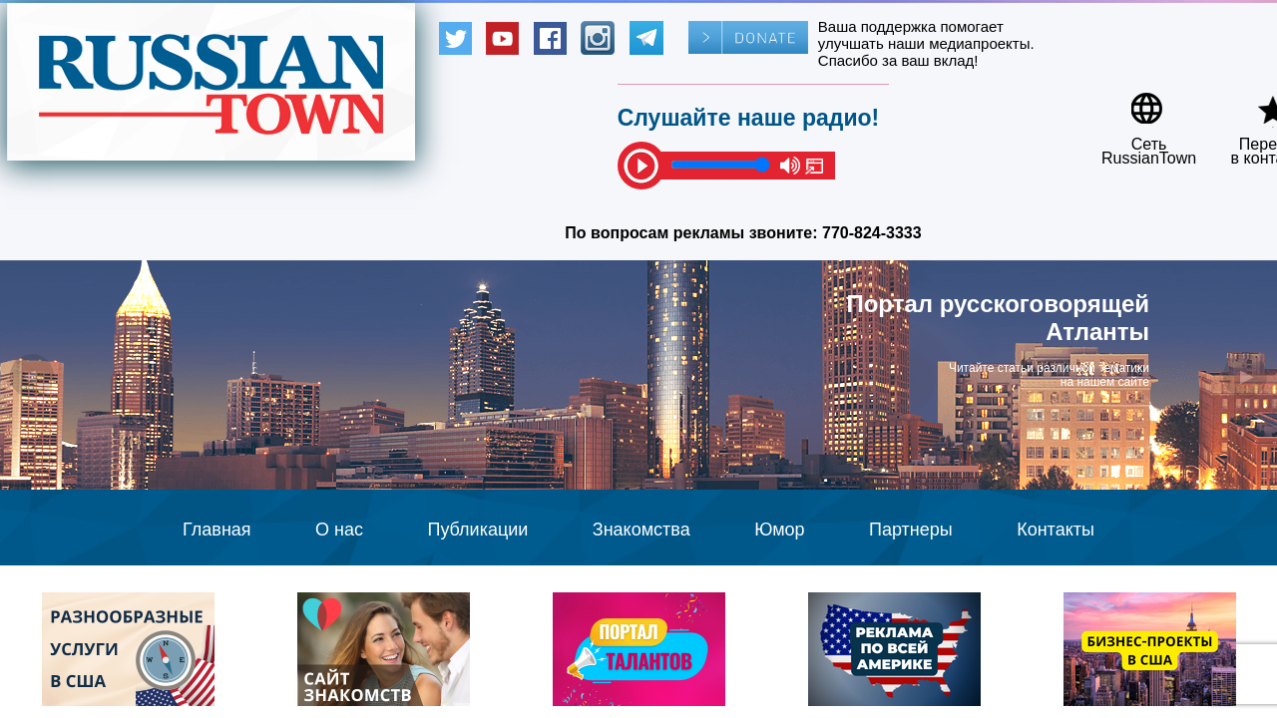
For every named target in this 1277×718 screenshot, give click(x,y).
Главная (217, 529)
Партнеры (911, 529)
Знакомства (641, 529)
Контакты (1055, 529)
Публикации (477, 529)
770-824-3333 (872, 232)
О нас (339, 529)
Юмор (779, 529)
